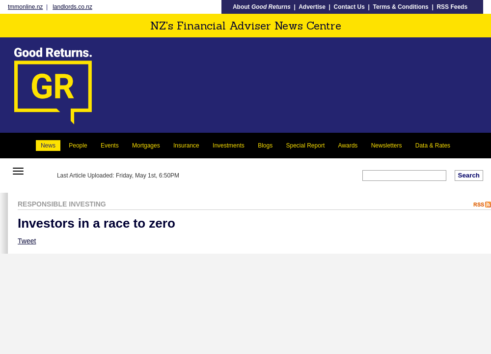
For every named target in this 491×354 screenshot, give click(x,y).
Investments (229, 145)
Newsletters (386, 145)
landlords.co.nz (72, 6)
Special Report (305, 145)
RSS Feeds (451, 6)
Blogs (265, 145)
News (48, 145)
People (78, 145)
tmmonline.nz (25, 6)
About (262, 6)
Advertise (312, 6)
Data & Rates (432, 145)
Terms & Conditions (401, 6)
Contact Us (349, 6)
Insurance (186, 145)
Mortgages (146, 145)
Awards (348, 145)
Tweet (27, 241)
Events (110, 145)
